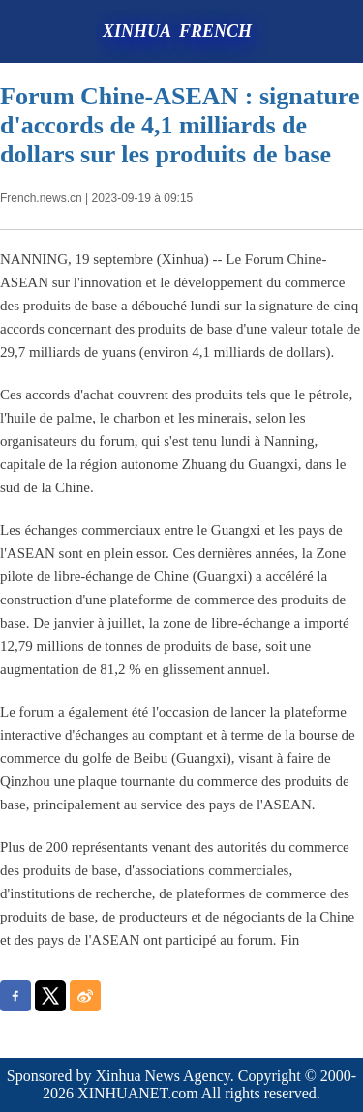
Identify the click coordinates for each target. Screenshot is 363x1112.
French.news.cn (41, 198)
